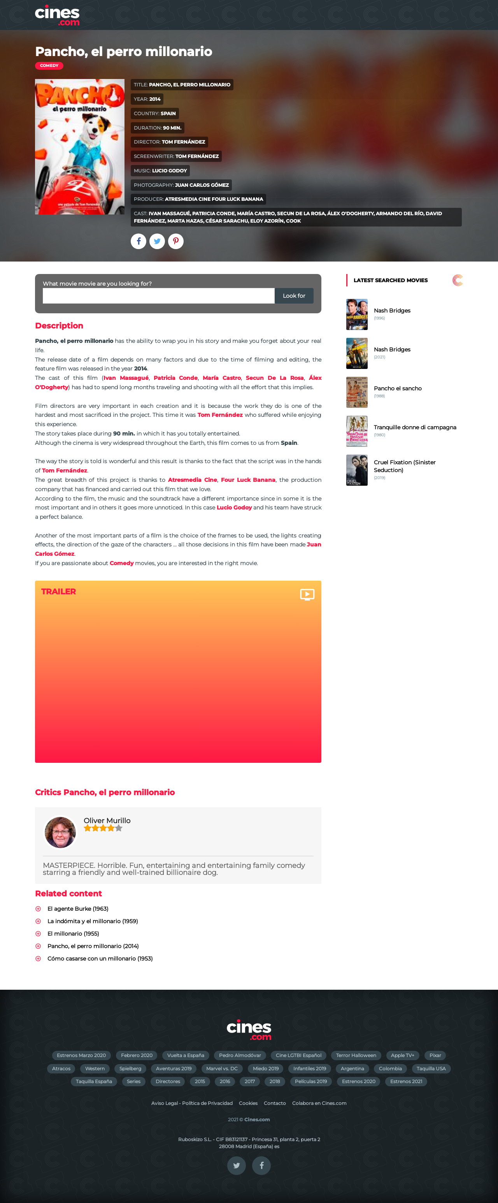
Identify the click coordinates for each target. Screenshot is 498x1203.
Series (133, 1081)
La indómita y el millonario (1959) (92, 921)
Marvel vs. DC (222, 1068)
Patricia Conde (213, 213)
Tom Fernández (183, 142)
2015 (200, 1081)
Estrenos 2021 (406, 1081)
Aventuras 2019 (173, 1068)
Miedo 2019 (266, 1068)
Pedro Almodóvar (240, 1055)
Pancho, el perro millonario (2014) (93, 946)
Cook (293, 221)
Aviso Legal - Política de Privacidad (192, 1103)
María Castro (256, 213)
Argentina (352, 1068)
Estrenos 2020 (358, 1081)
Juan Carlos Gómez (202, 185)
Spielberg (130, 1068)
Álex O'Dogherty (350, 213)
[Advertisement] (404, 627)
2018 (275, 1081)
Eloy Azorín (267, 221)
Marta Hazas (185, 221)
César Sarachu (226, 221)
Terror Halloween (356, 1055)
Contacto (275, 1103)
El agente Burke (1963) (78, 908)
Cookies (248, 1103)
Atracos (61, 1068)
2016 (225, 1081)
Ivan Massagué (169, 213)
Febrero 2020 (137, 1055)
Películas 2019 (311, 1081)
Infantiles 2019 (309, 1068)
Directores (168, 1081)
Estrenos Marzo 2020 (81, 1055)
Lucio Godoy (169, 171)
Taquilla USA (431, 1068)
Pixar (435, 1055)
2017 (250, 1081)
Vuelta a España (185, 1055)
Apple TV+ (402, 1055)
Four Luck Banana (237, 199)
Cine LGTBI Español (298, 1055)
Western (95, 1068)
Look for (294, 295)
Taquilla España (94, 1081)
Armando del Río (399, 213)
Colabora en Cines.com (319, 1103)
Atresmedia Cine (187, 199)
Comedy (49, 65)
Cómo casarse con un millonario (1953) (100, 958)
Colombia (390, 1068)
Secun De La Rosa (301, 213)
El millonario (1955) (73, 933)
